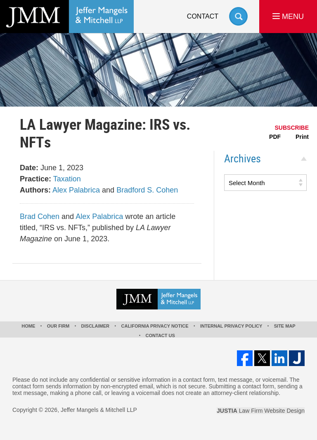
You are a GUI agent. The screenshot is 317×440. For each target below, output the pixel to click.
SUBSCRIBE (292, 127)
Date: (29, 168)
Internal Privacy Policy (231, 325)
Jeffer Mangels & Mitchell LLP (99, 410)
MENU (288, 16)
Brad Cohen (39, 216)
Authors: (35, 190)
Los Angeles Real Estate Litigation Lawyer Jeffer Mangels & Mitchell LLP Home (67, 16)
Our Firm (58, 325)
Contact (202, 16)
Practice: (35, 179)
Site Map (285, 325)
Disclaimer (95, 325)
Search (238, 16)
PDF (275, 136)
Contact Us (160, 335)
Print (302, 136)
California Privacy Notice (155, 325)
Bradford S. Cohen (147, 190)
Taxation (67, 179)
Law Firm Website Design (261, 410)
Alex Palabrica (76, 190)
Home (28, 325)
